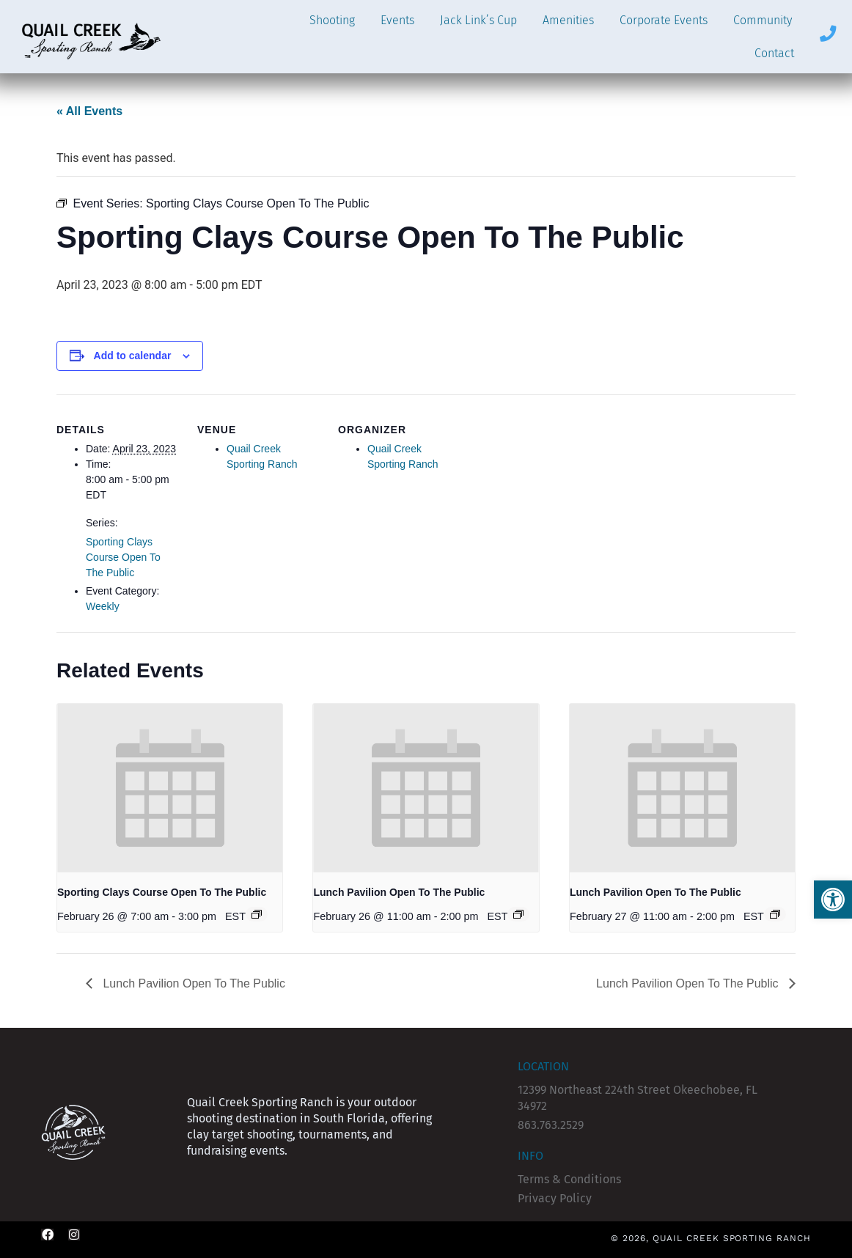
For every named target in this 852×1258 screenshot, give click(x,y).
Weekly (103, 606)
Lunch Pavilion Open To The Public (399, 892)
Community (762, 20)
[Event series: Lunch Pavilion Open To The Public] (518, 914)
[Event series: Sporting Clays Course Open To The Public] (256, 914)
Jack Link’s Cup (478, 20)
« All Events (89, 111)
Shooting (332, 20)
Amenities (568, 20)
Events (397, 20)
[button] (833, 899)
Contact (774, 53)
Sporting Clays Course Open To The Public (123, 557)
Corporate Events (664, 20)
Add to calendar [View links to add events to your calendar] (133, 355)
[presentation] (169, 788)
